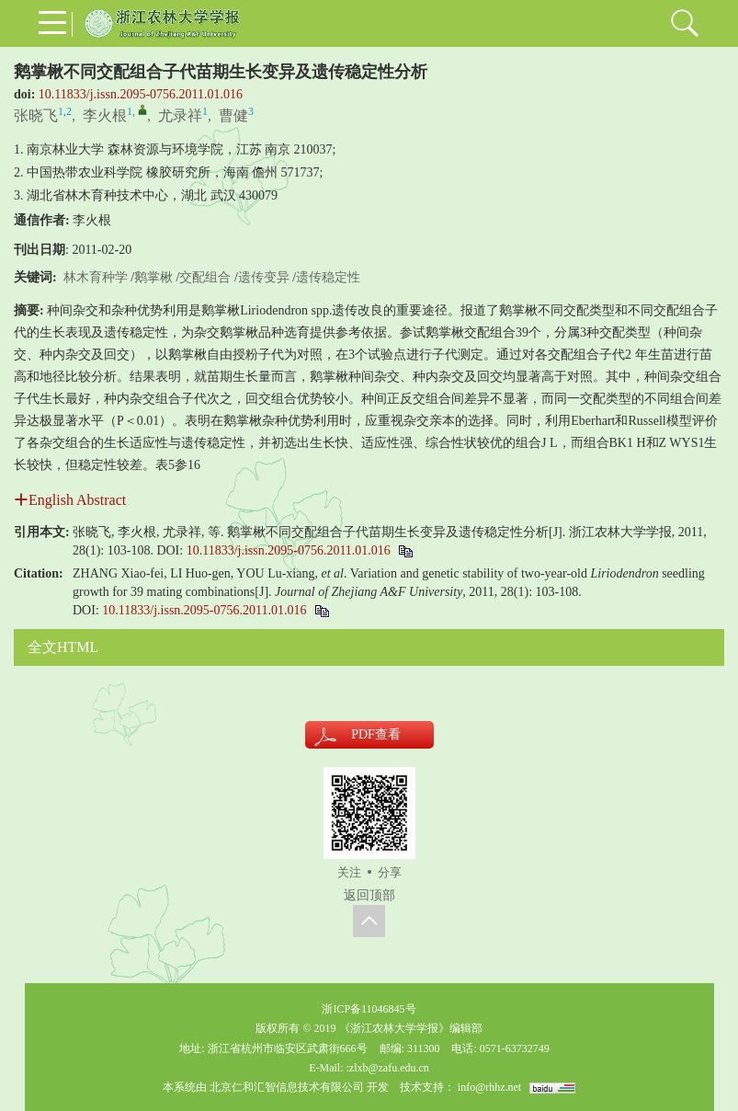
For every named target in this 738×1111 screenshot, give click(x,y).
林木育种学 (95, 277)
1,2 (65, 111)
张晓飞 (36, 115)
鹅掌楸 (153, 277)
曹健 (233, 115)
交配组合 (205, 277)
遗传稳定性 (328, 277)
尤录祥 (180, 115)
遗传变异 (264, 277)
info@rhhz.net (489, 1087)
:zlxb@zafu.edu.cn (387, 1067)
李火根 (105, 115)
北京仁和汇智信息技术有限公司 (287, 1087)
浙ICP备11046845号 (368, 1008)
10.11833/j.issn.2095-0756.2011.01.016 (141, 94)
